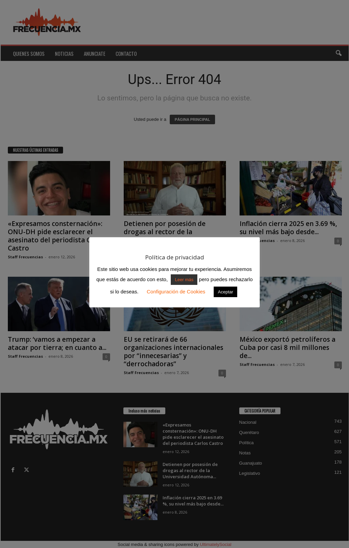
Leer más (184, 279)
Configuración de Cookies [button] (176, 291)
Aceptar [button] (225, 291)
